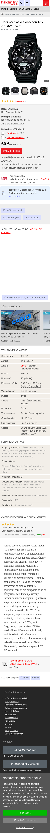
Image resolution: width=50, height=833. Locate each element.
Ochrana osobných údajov (16, 708)
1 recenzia (21, 101)
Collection (30, 14)
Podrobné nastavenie (25, 820)
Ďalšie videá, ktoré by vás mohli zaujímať (25, 297)
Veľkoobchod (10, 714)
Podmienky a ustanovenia (16, 705)
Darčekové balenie (15, 137)
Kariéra (8, 727)
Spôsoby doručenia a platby (16, 698)
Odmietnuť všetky (25, 827)
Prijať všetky (25, 812)
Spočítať (45, 179)
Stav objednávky (12, 711)
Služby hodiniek (11, 731)
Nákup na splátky (12, 701)
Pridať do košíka (11, 151)
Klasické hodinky (11, 14)
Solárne (35, 678)
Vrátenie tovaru (11, 718)
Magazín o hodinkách (14, 734)
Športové (24, 678)
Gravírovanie (13, 133)
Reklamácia (10, 721)
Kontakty (8, 724)
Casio (22, 14)
